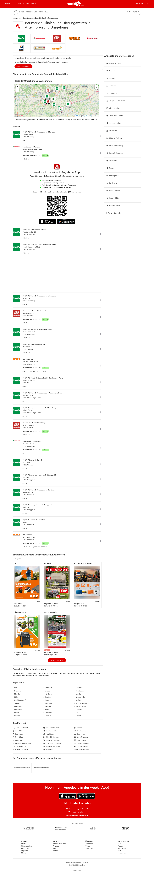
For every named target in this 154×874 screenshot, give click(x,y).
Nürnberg (47, 694)
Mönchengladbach (81, 703)
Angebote (24, 851)
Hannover (47, 688)
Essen (16, 713)
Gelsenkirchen (80, 697)
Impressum (122, 853)
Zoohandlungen (113, 206)
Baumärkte (112, 78)
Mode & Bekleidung (115, 146)
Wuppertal (47, 703)
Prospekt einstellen (60, 844)
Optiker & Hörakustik (52, 743)
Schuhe (110, 168)
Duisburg (47, 697)
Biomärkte (111, 86)
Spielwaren (112, 183)
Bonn (46, 710)
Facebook (89, 844)
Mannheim (48, 713)
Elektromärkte (113, 108)
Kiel (76, 713)
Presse (120, 846)
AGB (119, 851)
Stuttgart (17, 703)
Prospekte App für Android (77, 809)
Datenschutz (122, 848)
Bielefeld (47, 706)
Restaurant (112, 161)
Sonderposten (113, 176)
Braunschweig (80, 706)
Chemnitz (78, 710)
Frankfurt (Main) (19, 700)
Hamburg (17, 691)
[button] (96, 87)
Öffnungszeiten (26, 846)
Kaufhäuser (112, 131)
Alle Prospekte (57, 660)
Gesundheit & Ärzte (115, 116)
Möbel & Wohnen (114, 138)
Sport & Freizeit (113, 191)
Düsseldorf (17, 710)
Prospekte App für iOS (77, 812)
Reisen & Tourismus (115, 153)
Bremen (16, 716)
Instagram (89, 848)
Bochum (47, 700)
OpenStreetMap (87, 116)
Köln (15, 697)
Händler (20, 4)
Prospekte (9, 4)
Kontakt (56, 851)
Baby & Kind (112, 71)
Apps (147, 4)
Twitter (88, 846)
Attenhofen (17, 18)
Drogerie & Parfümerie (116, 101)
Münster (47, 716)
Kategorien (31, 4)
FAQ (54, 848)
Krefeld (77, 716)
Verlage (56, 846)
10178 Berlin (133, 12)
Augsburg (78, 694)
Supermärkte (113, 198)
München (17, 694)
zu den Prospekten (23, 66)
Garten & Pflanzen (20, 750)
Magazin (139, 4)
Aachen (77, 700)
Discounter (112, 93)
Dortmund (17, 706)
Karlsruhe (78, 688)
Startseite (24, 844)
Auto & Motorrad (114, 63)
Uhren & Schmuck (81, 743)
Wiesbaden (79, 691)
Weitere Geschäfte (114, 213)
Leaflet (78, 116)
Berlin (82, 5)
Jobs (119, 844)
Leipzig (46, 691)
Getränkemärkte (114, 123)
